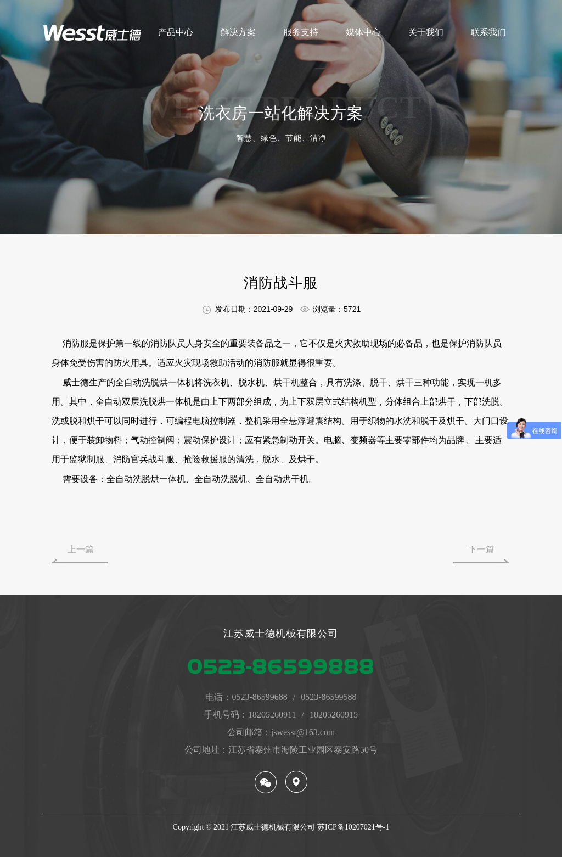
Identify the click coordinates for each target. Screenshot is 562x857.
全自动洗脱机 (220, 479)
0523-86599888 (280, 666)
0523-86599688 (259, 697)
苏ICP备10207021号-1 (353, 827)
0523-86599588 (328, 697)
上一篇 (81, 549)
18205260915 (334, 714)
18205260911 (272, 714)
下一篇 (481, 549)
